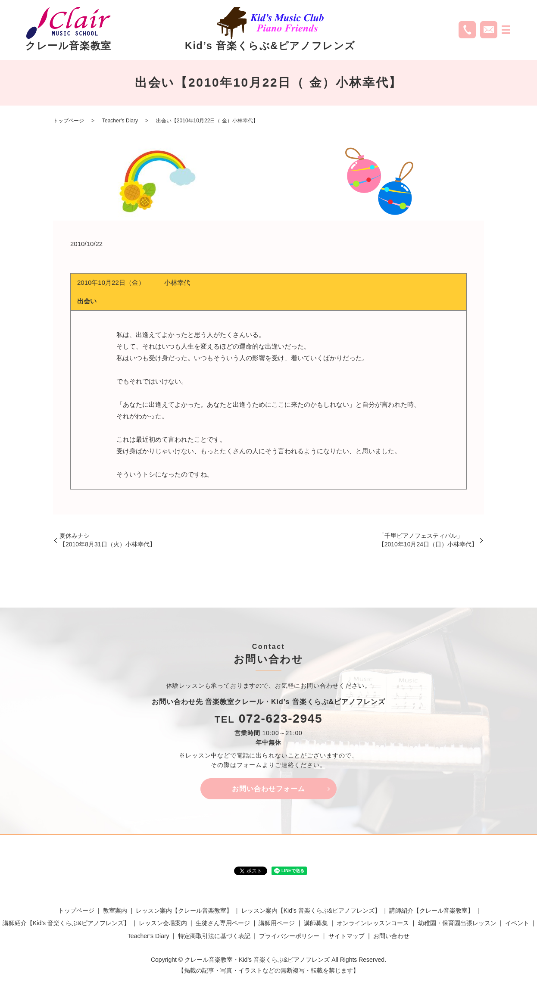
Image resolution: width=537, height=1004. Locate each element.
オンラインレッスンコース (373, 923)
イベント (517, 923)
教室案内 (115, 910)
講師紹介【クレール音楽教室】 (431, 910)
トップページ (68, 121)
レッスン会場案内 (163, 923)
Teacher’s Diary (120, 121)
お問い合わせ (391, 936)
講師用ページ (277, 923)
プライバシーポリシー (289, 936)
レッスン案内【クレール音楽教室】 (184, 910)
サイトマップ (346, 936)
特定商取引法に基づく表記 (214, 936)
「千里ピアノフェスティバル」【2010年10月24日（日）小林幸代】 (428, 540)
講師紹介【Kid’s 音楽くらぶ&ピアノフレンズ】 (66, 923)
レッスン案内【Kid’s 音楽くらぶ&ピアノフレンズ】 (311, 910)
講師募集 (316, 923)
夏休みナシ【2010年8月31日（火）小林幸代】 (107, 540)
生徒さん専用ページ (223, 923)
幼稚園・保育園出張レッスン (457, 923)
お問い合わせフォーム (268, 788)
